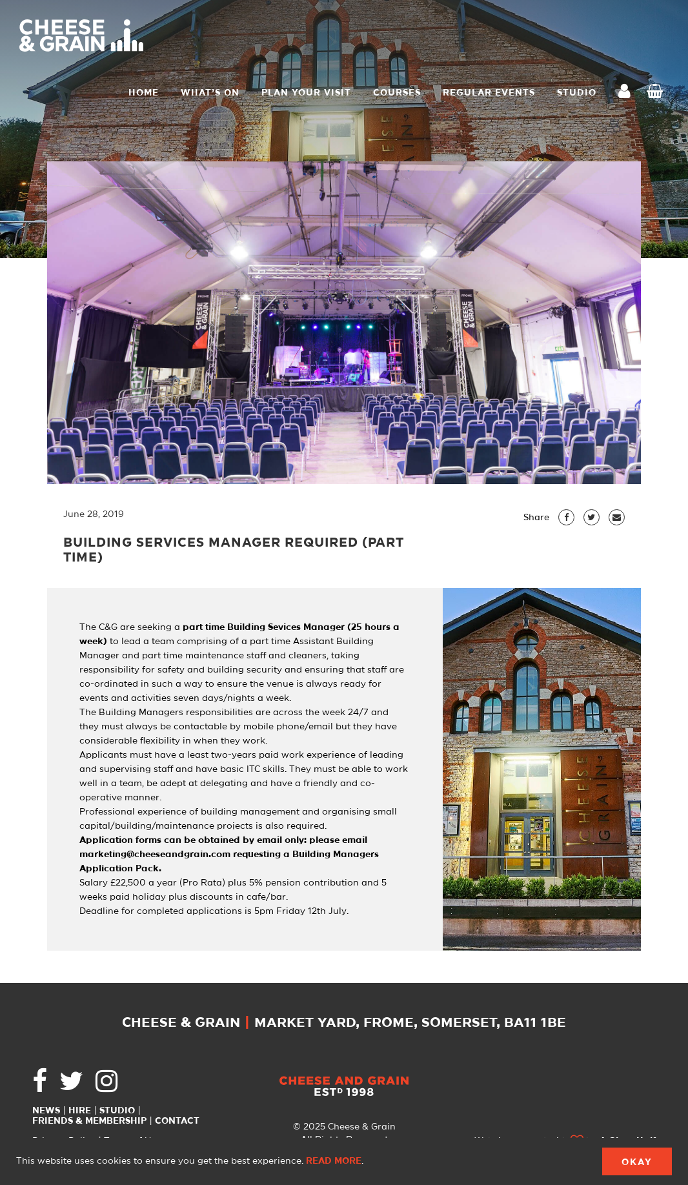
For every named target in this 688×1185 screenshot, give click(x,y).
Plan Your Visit (306, 93)
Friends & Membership (89, 1121)
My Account (628, 92)
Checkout (658, 93)
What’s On (210, 93)
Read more (333, 1161)
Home (143, 93)
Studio (117, 1111)
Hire (79, 1111)
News (46, 1111)
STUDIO (576, 93)
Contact (177, 1121)
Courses (397, 93)
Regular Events (489, 93)
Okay (637, 1162)
